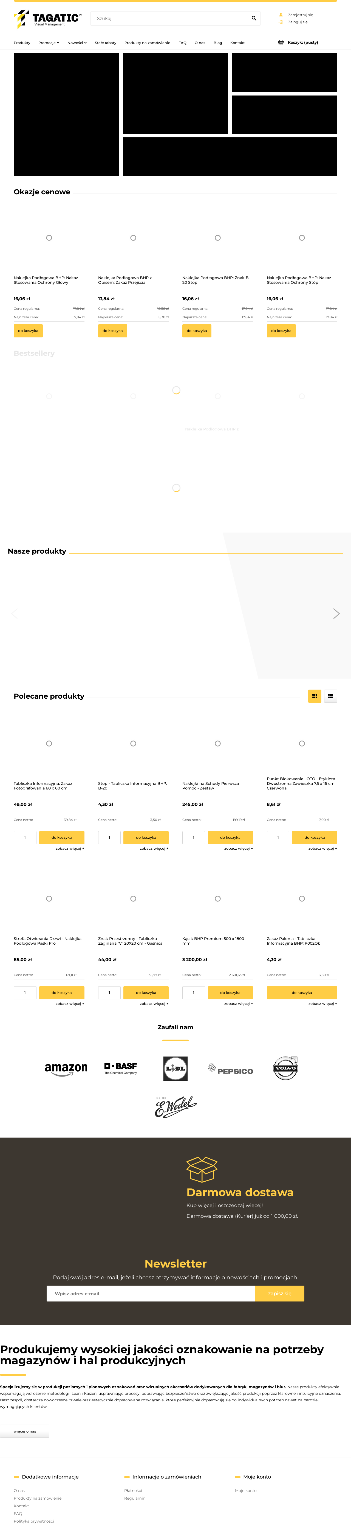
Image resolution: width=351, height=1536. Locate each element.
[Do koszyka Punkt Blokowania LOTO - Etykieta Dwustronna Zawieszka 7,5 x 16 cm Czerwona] (314, 837)
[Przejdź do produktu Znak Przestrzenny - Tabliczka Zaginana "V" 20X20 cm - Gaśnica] (133, 898)
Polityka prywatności (34, 1521)
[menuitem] (22, 42)
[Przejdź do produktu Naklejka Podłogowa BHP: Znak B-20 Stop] (217, 245)
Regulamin (134, 1498)
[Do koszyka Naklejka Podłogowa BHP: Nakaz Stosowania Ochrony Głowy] (28, 330)
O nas (19, 1490)
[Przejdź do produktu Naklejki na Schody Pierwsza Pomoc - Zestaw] (217, 743)
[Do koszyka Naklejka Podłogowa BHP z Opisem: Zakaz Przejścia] (112, 330)
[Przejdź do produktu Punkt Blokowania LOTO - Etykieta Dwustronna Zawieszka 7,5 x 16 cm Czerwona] (302, 743)
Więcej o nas (24, 1431)
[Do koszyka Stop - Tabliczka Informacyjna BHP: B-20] (146, 837)
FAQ (18, 1513)
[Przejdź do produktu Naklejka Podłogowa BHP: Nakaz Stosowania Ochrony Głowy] (49, 245)
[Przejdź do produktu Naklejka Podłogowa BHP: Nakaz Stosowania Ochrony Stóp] (302, 245)
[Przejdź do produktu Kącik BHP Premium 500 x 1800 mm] (217, 898)
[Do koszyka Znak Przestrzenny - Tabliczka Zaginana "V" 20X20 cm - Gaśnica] (146, 992)
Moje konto (246, 1490)
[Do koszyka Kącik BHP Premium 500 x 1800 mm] (230, 992)
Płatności (133, 1490)
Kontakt (21, 1505)
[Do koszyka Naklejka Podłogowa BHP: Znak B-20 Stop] (196, 330)
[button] (70, 848)
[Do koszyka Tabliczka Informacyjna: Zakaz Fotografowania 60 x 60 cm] (61, 837)
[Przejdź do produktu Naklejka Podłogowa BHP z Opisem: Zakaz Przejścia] (133, 245)
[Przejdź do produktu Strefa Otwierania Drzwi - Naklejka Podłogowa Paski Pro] (49, 898)
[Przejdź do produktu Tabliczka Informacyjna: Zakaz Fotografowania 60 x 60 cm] (49, 743)
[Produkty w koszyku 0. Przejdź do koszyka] (303, 42)
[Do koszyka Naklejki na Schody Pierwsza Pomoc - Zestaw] (230, 837)
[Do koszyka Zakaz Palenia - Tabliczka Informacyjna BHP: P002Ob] (302, 992)
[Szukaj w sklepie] (170, 18)
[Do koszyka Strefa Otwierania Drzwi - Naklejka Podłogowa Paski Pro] (61, 992)
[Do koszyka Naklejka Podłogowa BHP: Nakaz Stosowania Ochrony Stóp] (281, 330)
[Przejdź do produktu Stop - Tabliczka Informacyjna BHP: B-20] (133, 743)
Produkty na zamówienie (37, 1498)
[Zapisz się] (279, 1293)
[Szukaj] (254, 18)
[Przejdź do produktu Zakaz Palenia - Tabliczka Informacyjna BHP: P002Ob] (302, 898)
